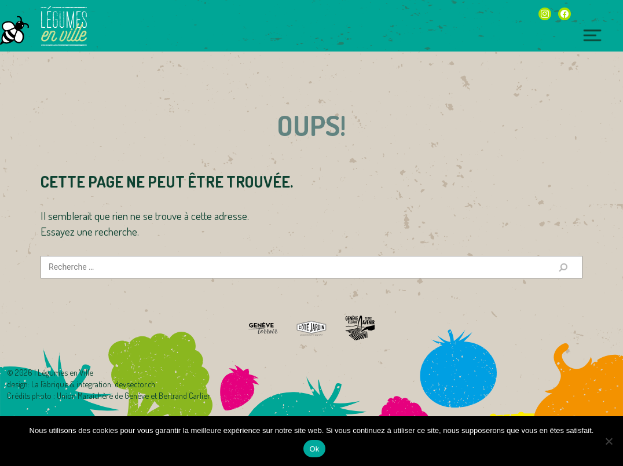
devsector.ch (135, 384)
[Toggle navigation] (592, 36)
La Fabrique (49, 384)
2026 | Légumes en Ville (54, 372)
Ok (314, 449)
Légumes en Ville (64, 26)
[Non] (608, 441)
